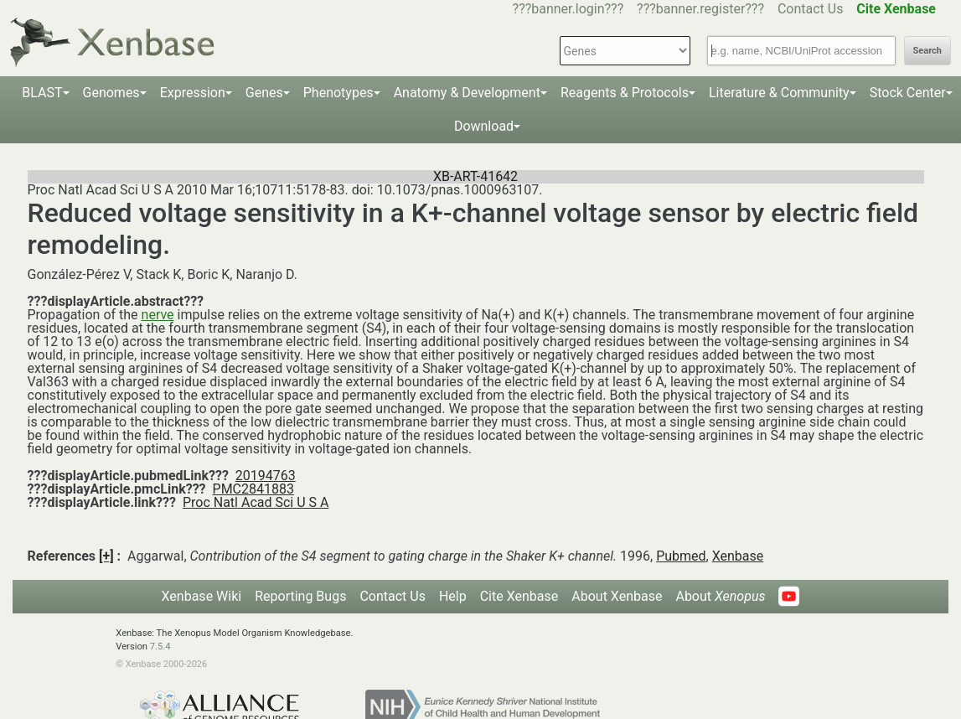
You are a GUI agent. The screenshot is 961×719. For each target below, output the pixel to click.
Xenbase (738, 556)
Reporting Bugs (300, 596)
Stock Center (908, 93)
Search (927, 50)
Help (453, 596)
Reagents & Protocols (625, 93)
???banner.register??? (700, 9)
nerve (158, 315)
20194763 (265, 476)
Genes (264, 93)
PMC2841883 (253, 489)
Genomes (111, 93)
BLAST (42, 93)
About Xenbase (616, 596)
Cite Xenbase (519, 596)
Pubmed (680, 556)
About (720, 596)
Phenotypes (338, 93)
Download (484, 126)
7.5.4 (160, 646)
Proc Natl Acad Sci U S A (256, 502)
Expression (192, 93)
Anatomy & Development (467, 93)
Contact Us (811, 9)
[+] (106, 556)
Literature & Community (779, 93)
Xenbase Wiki (202, 596)
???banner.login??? (568, 9)
